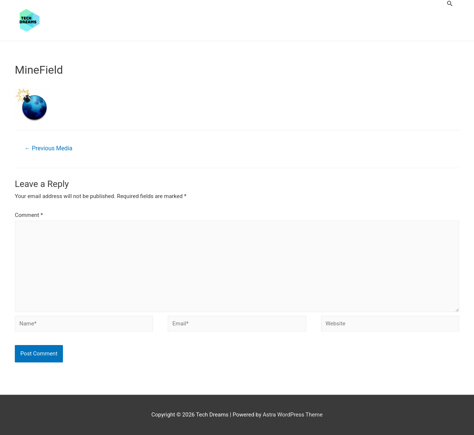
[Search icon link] (450, 3)
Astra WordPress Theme (293, 414)
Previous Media (48, 148)
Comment (29, 215)
